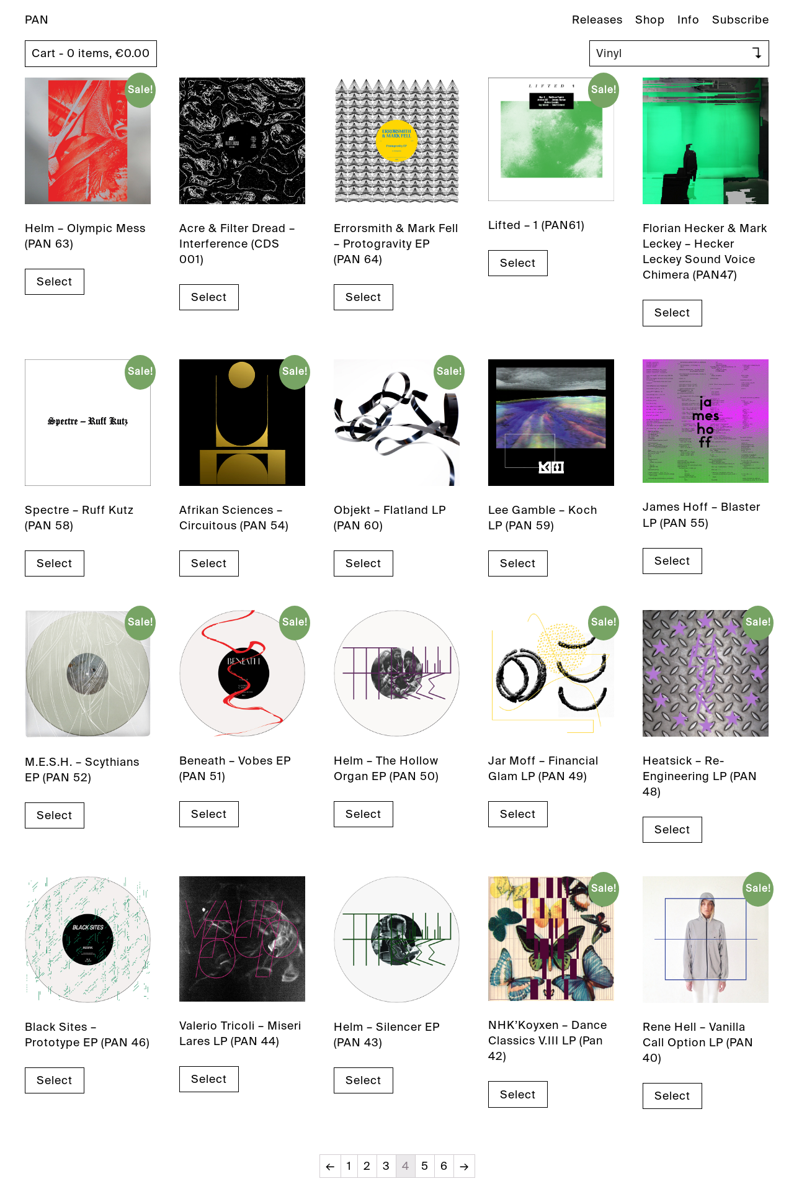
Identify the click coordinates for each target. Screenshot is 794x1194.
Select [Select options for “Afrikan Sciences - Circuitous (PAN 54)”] (209, 563)
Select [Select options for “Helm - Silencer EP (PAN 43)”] (363, 1080)
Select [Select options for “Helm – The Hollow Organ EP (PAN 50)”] (363, 814)
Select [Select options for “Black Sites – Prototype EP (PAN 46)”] (55, 1080)
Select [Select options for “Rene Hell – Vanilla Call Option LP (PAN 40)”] (672, 1096)
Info (688, 19)
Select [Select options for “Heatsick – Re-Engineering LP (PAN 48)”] (672, 829)
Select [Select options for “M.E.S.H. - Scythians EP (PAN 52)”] (55, 815)
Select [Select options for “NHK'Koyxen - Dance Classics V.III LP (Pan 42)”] (518, 1094)
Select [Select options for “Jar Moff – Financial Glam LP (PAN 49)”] (518, 814)
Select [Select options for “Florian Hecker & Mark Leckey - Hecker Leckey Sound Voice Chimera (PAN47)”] (672, 312)
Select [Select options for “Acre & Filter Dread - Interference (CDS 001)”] (209, 297)
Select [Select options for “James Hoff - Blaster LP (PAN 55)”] (672, 561)
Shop (650, 19)
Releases (597, 19)
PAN (37, 19)
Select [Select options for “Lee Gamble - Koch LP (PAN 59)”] (518, 563)
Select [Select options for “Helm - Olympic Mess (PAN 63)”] (55, 281)
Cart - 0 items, (91, 53)
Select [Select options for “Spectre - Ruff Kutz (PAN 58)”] (55, 563)
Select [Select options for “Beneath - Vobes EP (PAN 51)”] (209, 814)
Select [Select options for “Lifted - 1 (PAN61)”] (518, 263)
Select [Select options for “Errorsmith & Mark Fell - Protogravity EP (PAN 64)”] (363, 297)
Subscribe (740, 19)
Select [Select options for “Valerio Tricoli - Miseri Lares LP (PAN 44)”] (209, 1079)
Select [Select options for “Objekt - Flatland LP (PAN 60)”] (363, 563)
